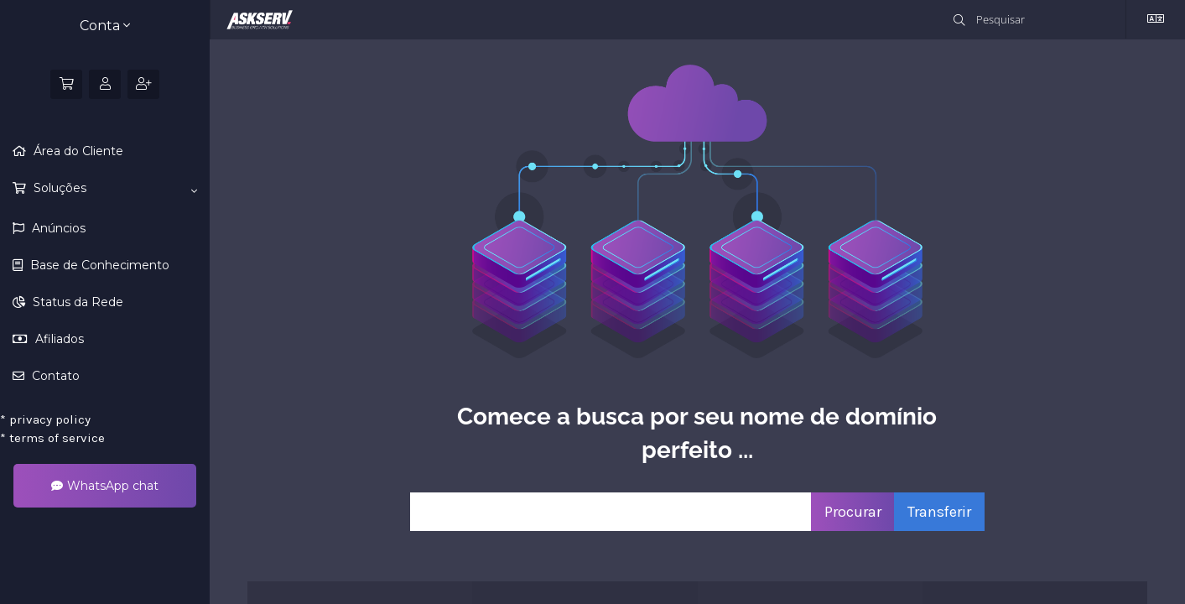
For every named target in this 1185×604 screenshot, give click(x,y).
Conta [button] (105, 26)
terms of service (52, 437)
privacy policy (45, 419)
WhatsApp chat (105, 485)
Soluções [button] (113, 188)
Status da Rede (76, 302)
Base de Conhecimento (98, 265)
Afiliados (58, 338)
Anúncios (57, 228)
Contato (54, 375)
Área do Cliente (76, 151)
